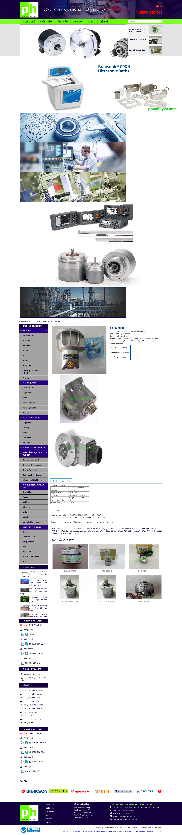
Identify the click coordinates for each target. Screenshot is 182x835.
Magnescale (27, 393)
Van (24, 546)
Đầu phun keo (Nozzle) (32, 475)
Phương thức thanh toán (83, 815)
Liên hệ (48, 822)
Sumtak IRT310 (70, 628)
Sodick (25, 517)
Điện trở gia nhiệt (30, 470)
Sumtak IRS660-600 (137, 50)
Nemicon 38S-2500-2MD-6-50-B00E (137, 30)
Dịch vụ (48, 815)
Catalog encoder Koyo (30, 701)
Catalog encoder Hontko (31, 690)
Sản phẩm (49, 811)
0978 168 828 (38, 643)
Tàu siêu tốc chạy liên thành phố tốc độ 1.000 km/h (33, 574)
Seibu (25, 512)
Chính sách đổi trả (81, 817)
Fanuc (25, 497)
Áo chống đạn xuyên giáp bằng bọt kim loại (38, 616)
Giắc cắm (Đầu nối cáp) (32, 465)
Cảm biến (27, 532)
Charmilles (27, 492)
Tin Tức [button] (90, 21)
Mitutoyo (26, 428)
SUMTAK (26, 340)
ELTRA (25, 350)
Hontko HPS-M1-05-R (137, 40)
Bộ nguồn (27, 551)
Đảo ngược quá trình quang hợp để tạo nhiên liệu (38, 599)
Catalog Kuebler (27, 723)
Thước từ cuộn (29, 403)
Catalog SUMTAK (28, 715)
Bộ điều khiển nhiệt (31, 460)
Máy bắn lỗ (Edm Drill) (32, 522)
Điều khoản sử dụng (82, 808)
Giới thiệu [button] (46, 21)
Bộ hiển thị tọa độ (31, 418)
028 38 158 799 (39, 634)
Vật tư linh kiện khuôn (32, 480)
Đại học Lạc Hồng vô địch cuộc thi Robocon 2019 (38, 582)
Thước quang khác (30, 408)
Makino (26, 502)
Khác (25, 561)
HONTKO (26, 360)
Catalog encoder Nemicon (31, 694)
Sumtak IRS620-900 (107, 658)
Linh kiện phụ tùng (32, 527)
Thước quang (29, 383)
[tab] (61, 481)
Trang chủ (49, 804)
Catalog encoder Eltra (30, 697)
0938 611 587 (33, 662)
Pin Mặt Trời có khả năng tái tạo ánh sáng (33, 591)
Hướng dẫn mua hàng (82, 812)
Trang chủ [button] (29, 21)
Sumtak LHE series (144, 658)
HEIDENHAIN (28, 335)
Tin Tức (48, 819)
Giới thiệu (49, 808)
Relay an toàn (28, 542)
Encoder (27, 330)
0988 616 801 (35, 625)
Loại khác (27, 438)
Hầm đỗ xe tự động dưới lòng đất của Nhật (38, 608)
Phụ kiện (26, 378)
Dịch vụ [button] (77, 21)
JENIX (25, 398)
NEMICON (27, 345)
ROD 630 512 (107, 628)
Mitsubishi (27, 507)
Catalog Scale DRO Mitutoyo (32, 705)
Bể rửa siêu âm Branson (34, 448)
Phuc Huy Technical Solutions (126, 828)
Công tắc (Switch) (30, 537)
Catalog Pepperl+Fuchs (30, 719)
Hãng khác (27, 365)
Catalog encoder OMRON (31, 708)
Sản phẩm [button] (62, 21)
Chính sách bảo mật (82, 810)
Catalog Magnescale (29, 712)
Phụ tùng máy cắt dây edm (33, 486)
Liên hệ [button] (104, 21)
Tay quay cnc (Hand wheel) (31, 371)
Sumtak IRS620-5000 (70, 658)
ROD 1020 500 (144, 628)
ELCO (25, 355)
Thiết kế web (145, 828)
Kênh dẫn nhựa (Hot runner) (32, 453)
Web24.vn (157, 828)
